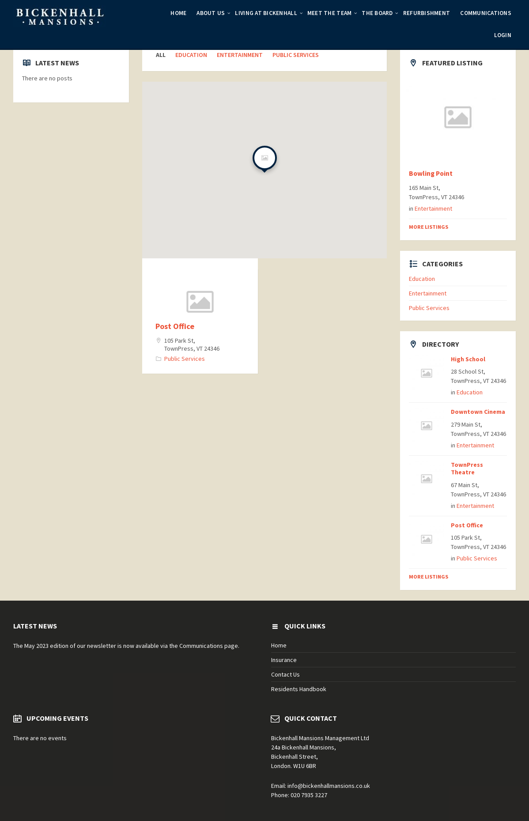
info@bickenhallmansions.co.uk (328, 786)
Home (178, 13)
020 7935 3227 (309, 795)
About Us (210, 13)
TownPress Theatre (467, 468)
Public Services (295, 55)
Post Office (174, 326)
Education (191, 55)
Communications (485, 13)
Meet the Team (329, 13)
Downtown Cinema (478, 412)
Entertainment (240, 55)
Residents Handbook (298, 689)
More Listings (428, 226)
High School (468, 359)
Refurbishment (426, 13)
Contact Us (285, 674)
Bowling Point (431, 173)
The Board (377, 13)
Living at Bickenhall (266, 13)
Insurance (284, 660)
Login (502, 35)
